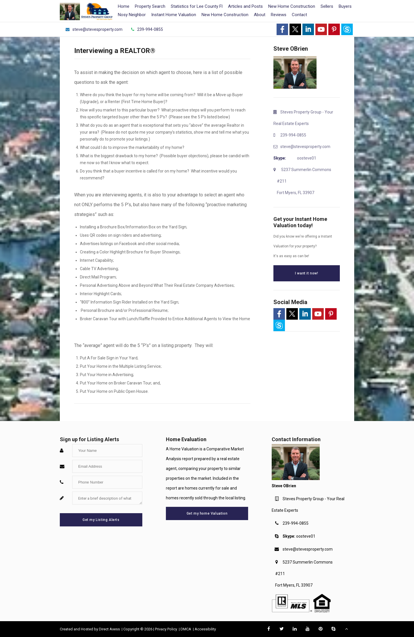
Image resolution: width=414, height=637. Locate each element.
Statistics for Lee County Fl (197, 6)
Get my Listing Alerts (101, 520)
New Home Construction (291, 6)
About (259, 14)
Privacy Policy (166, 629)
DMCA (186, 629)
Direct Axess (110, 629)
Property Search (150, 6)
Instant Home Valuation (173, 14)
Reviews (278, 14)
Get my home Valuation (207, 513)
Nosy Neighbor (132, 14)
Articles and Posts (245, 6)
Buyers (345, 6)
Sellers (327, 6)
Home (123, 6)
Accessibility (205, 629)
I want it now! (306, 273)
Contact (299, 14)
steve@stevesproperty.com (308, 549)
